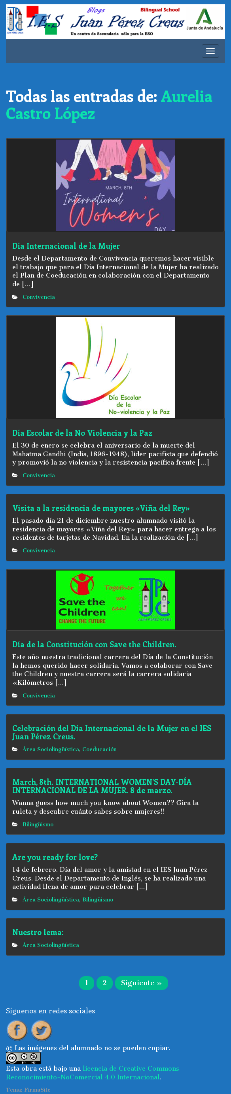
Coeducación (99, 749)
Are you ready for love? (55, 857)
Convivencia (39, 297)
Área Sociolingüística (51, 749)
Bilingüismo (38, 824)
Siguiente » (141, 983)
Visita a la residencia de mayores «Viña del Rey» (101, 508)
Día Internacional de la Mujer (66, 246)
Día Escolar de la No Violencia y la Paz (82, 433)
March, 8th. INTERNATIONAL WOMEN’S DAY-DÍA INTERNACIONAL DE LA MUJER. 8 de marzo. (102, 786)
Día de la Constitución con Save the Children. (94, 644)
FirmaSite (37, 1089)
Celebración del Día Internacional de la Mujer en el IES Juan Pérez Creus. (111, 732)
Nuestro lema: (37, 932)
